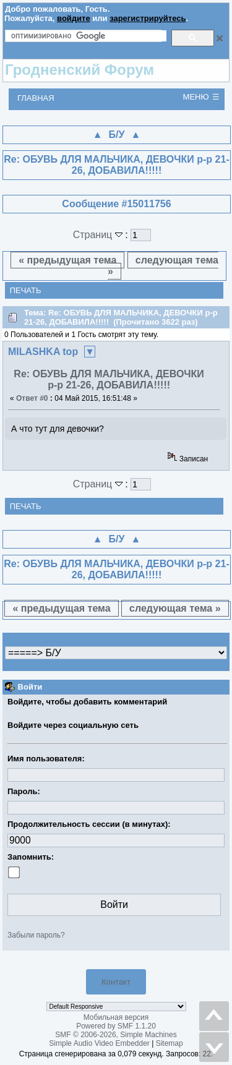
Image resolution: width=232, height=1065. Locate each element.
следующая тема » (163, 265)
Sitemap (169, 1043)
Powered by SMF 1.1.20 (116, 1026)
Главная (35, 98)
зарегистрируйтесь (148, 18)
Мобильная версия (116, 1017)
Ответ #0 (32, 398)
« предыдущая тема (67, 260)
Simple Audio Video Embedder (99, 1043)
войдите (73, 18)
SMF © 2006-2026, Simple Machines (115, 1034)
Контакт (116, 981)
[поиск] (88, 35)
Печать (25, 290)
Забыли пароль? (36, 935)
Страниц (99, 234)
